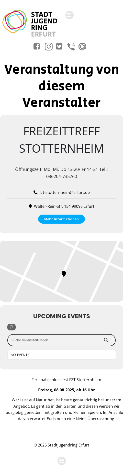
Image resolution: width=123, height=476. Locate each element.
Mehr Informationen (61, 219)
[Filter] (11, 327)
